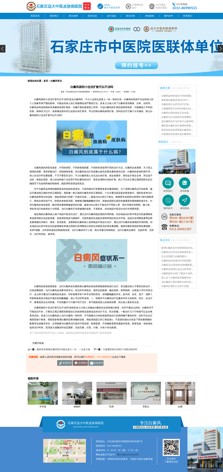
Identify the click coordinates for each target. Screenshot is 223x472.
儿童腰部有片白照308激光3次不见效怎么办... (183, 108)
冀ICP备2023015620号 (128, 454)
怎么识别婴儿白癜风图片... (174, 256)
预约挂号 (168, 16)
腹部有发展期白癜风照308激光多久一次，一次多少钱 (63, 349)
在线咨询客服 (98, 364)
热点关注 (176, 240)
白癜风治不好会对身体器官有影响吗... (180, 252)
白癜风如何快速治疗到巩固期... (177, 96)
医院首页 (35, 16)
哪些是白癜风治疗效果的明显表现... (179, 125)
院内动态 (92, 16)
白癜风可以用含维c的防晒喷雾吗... (178, 265)
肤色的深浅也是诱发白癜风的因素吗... (180, 130)
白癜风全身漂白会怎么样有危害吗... (179, 269)
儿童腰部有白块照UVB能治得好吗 (120, 349)
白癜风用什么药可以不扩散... (175, 104)
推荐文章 (176, 88)
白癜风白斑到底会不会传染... (175, 113)
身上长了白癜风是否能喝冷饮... (177, 277)
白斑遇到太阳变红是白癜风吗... (177, 134)
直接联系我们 (67, 364)
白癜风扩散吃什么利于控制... (175, 286)
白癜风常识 (56, 81)
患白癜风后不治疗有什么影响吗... (178, 121)
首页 (46, 81)
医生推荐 (73, 16)
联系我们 (187, 16)
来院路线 (149, 16)
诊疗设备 (111, 16)
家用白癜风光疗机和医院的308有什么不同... (183, 248)
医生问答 (130, 16)
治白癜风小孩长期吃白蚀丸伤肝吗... (179, 282)
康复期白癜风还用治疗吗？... (175, 100)
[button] (2, 49)
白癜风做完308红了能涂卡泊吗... (177, 273)
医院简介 (54, 16)
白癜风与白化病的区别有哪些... (177, 117)
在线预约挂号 (82, 364)
